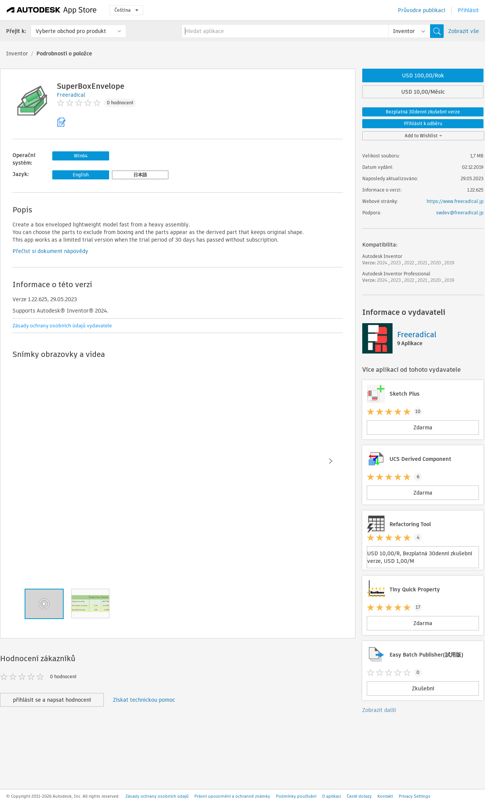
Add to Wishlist (423, 135)
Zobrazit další (379, 710)
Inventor (17, 53)
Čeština (126, 10)
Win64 (81, 155)
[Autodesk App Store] (51, 10)
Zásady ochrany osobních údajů (157, 796)
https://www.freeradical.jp (455, 201)
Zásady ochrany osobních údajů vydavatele (62, 325)
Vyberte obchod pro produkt (71, 31)
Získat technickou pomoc (144, 700)
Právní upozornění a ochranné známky (232, 796)
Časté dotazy (359, 796)
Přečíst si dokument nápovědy (50, 251)
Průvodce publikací (421, 10)
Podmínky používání (296, 796)
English (81, 174)
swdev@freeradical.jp (459, 212)
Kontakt (385, 796)
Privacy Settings (414, 796)
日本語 (140, 174)
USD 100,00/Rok (423, 75)
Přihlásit (468, 10)
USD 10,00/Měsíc (423, 92)
